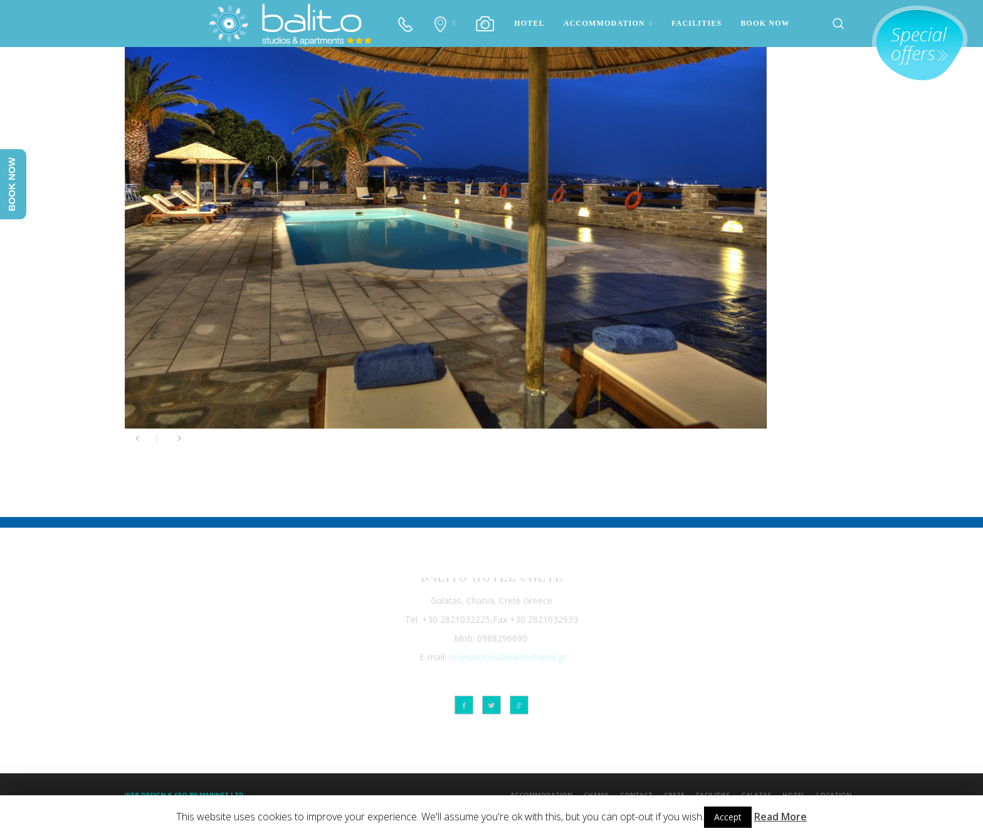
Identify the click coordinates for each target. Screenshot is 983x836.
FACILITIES (696, 23)
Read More (780, 816)
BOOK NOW (765, 23)
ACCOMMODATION (604, 23)
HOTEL (529, 23)
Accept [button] (728, 817)
